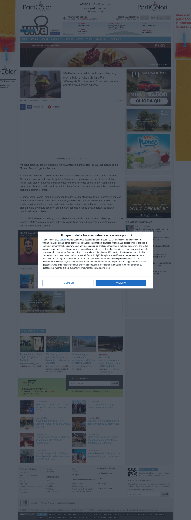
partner (63, 240)
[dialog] (95, 260)
